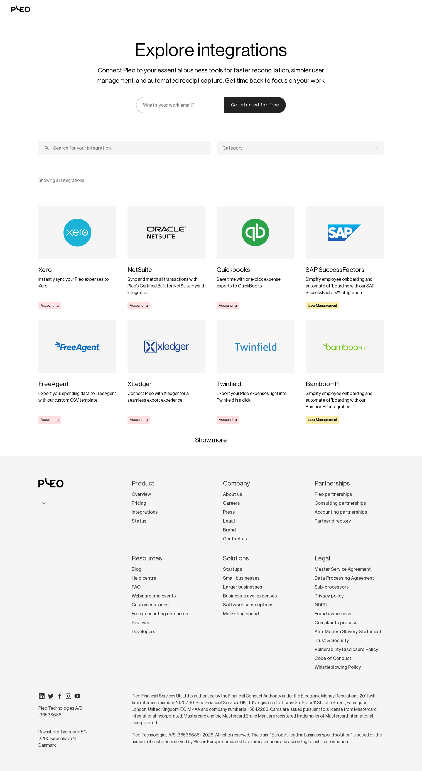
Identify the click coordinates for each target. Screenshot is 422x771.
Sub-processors (332, 587)
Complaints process (336, 622)
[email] (180, 105)
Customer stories (150, 604)
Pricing (139, 503)
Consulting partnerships (340, 503)
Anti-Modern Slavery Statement (348, 631)
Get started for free (255, 105)
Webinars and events (154, 596)
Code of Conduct (333, 658)
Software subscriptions (248, 604)
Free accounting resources (160, 613)
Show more (211, 439)
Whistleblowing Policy (338, 667)
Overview (141, 494)
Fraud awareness (333, 613)
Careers (231, 503)
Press (229, 512)
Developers (143, 631)
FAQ (136, 587)
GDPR (321, 604)
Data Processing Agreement (344, 578)
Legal (229, 521)
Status (139, 521)
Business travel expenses (250, 596)
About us (232, 494)
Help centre (144, 578)
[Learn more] (77, 257)
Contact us (235, 538)
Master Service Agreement (343, 569)
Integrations (145, 512)
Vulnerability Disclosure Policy (346, 649)
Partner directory (333, 521)
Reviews (140, 622)
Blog (136, 569)
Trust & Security (332, 640)
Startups (232, 569)
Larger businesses (242, 587)
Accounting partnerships (341, 512)
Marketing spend (241, 613)
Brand (229, 530)
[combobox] (300, 148)
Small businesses (241, 578)
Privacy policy (329, 596)
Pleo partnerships (333, 494)
